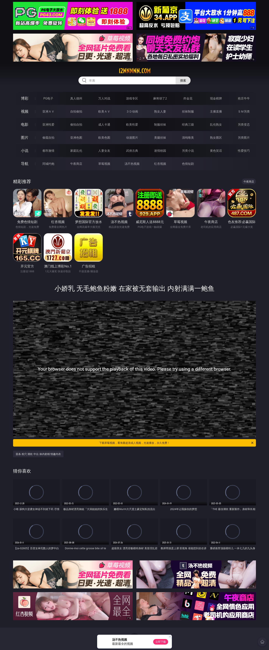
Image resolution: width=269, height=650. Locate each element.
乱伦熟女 (216, 124)
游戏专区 (132, 98)
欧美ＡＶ (104, 111)
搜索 (183, 80)
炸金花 (187, 98)
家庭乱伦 (76, 151)
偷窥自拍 (48, 137)
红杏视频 (160, 164)
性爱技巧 (244, 151)
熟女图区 (216, 137)
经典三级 (188, 124)
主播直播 (216, 111)
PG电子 (48, 98)
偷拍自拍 (76, 124)
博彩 (24, 98)
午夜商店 (76, 164)
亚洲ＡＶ (48, 111)
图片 (24, 137)
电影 (24, 124)
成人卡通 (104, 124)
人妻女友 (104, 151)
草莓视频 (104, 164)
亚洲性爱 (48, 124)
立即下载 (160, 641)
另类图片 (244, 137)
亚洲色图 (76, 137)
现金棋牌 (216, 98)
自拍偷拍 (76, 111)
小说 (24, 150)
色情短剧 (188, 164)
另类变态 (244, 124)
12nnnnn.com (135, 71)
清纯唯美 (188, 137)
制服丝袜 (160, 124)
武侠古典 (132, 151)
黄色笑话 (216, 151)
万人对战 (104, 98)
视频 (24, 111)
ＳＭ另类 (244, 111)
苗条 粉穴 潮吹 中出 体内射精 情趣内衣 (38, 454)
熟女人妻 (160, 111)
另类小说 (188, 151)
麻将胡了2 (160, 98)
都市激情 (48, 151)
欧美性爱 (132, 124)
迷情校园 (160, 151)
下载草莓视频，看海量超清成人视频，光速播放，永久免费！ (176, 443)
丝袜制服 (188, 111)
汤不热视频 (132, 164)
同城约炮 (48, 164)
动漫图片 (132, 137)
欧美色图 (104, 137)
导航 (24, 163)
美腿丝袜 (160, 137)
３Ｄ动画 (132, 111)
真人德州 (76, 98)
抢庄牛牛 (244, 98)
